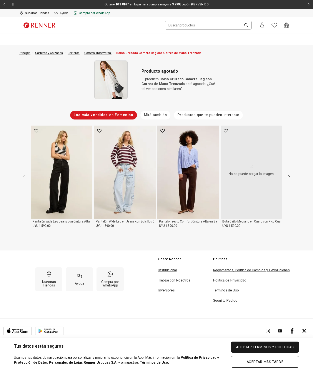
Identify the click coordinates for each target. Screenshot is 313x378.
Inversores (166, 290)
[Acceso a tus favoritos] (274, 25)
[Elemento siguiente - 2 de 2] (308, 4)
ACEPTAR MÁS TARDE (265, 362)
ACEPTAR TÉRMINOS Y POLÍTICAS (265, 347)
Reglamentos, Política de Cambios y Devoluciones (251, 270)
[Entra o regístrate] (262, 25)
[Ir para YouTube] (280, 331)
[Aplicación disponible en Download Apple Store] (17, 331)
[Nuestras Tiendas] (48, 279)
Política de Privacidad (229, 280)
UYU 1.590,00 (42, 225)
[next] (289, 177)
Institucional (167, 270)
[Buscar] (244, 25)
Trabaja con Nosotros (174, 280)
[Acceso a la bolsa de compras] (286, 25)
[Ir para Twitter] (304, 331)
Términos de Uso (226, 290)
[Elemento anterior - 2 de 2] (4, 4)
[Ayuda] (79, 279)
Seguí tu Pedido (225, 300)
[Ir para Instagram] (268, 331)
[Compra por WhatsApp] (110, 279)
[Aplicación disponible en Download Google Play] (49, 331)
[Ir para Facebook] (292, 331)
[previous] (24, 177)
